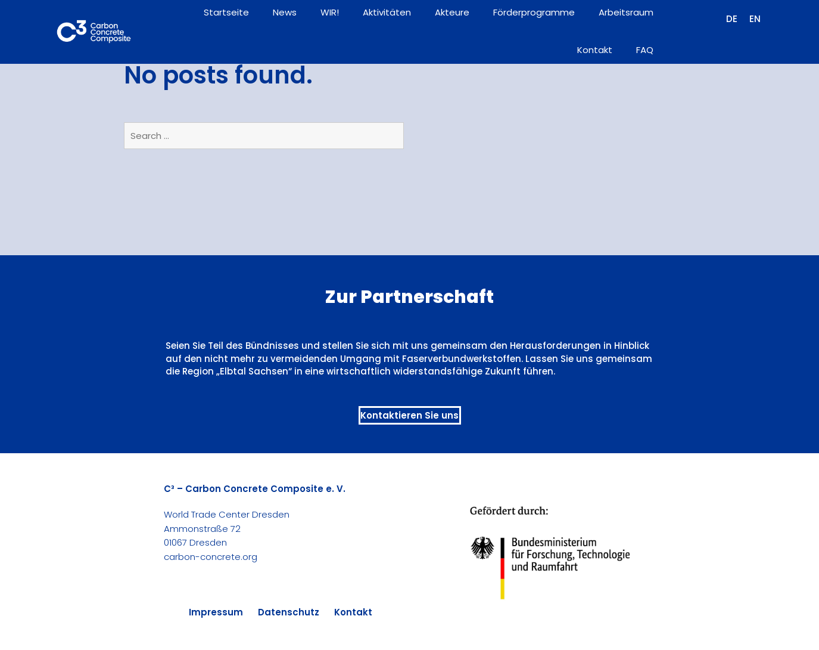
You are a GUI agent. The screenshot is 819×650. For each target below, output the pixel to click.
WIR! (329, 12)
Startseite (226, 12)
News (285, 12)
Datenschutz (288, 612)
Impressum (216, 612)
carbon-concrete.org (210, 556)
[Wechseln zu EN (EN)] (755, 19)
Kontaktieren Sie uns (409, 415)
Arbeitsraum (626, 12)
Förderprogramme (534, 12)
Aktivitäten (387, 12)
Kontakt (594, 50)
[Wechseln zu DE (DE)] (731, 19)
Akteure (452, 12)
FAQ (644, 50)
